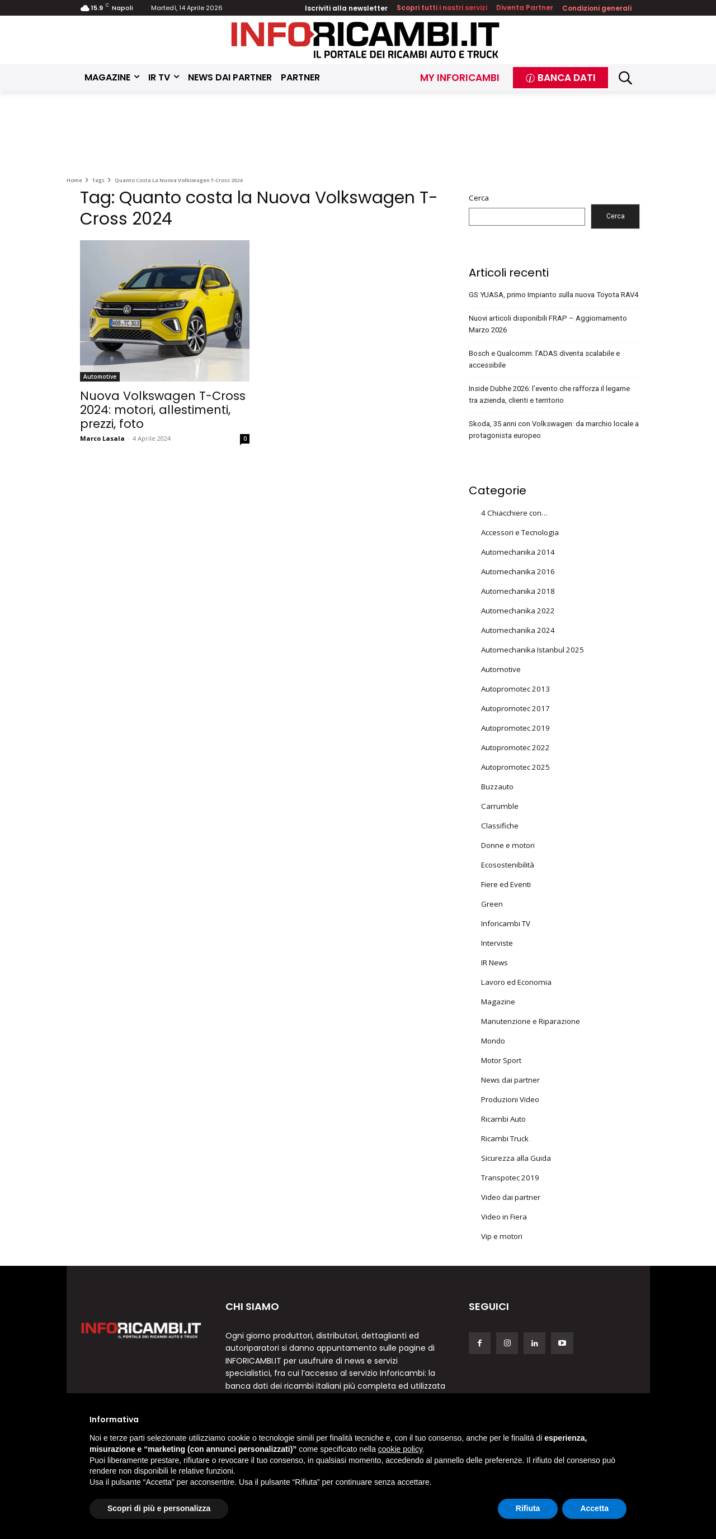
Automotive (99, 376)
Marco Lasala (102, 438)
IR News (494, 962)
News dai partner (510, 1080)
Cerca (479, 198)
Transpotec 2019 (510, 1178)
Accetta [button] (594, 1508)
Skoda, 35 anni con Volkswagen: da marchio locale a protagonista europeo (554, 430)
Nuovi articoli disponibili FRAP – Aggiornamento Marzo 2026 (548, 324)
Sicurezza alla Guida (516, 1158)
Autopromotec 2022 (515, 747)
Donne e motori (508, 845)
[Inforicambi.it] (365, 40)
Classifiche (500, 826)
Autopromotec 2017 (515, 708)
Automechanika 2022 (518, 611)
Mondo (493, 1041)
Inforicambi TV (505, 923)
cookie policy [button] (400, 1449)
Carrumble (500, 806)
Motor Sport (501, 1060)
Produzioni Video (510, 1099)
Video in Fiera (504, 1217)
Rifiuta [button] (528, 1508)
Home (74, 180)
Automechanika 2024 (518, 630)
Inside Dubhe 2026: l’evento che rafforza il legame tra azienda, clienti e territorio (549, 394)
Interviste (497, 943)
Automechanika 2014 (518, 552)
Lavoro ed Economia (516, 982)
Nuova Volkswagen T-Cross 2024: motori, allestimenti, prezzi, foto (163, 410)
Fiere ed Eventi (506, 884)
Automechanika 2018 (518, 591)
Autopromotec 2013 (515, 689)
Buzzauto (497, 787)
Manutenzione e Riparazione (530, 1021)
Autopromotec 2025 (515, 767)
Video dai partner (510, 1197)
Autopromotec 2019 (515, 728)
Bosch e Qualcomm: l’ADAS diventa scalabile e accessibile (544, 359)
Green (492, 904)
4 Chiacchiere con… (514, 513)
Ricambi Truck (505, 1138)
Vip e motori (501, 1236)
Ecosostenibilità (507, 865)
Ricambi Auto (503, 1119)
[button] (625, 78)
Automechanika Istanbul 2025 (532, 650)
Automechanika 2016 (518, 571)
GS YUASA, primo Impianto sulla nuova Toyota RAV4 (553, 294)
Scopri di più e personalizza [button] (158, 1508)
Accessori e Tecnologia (520, 532)
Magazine (498, 1002)
